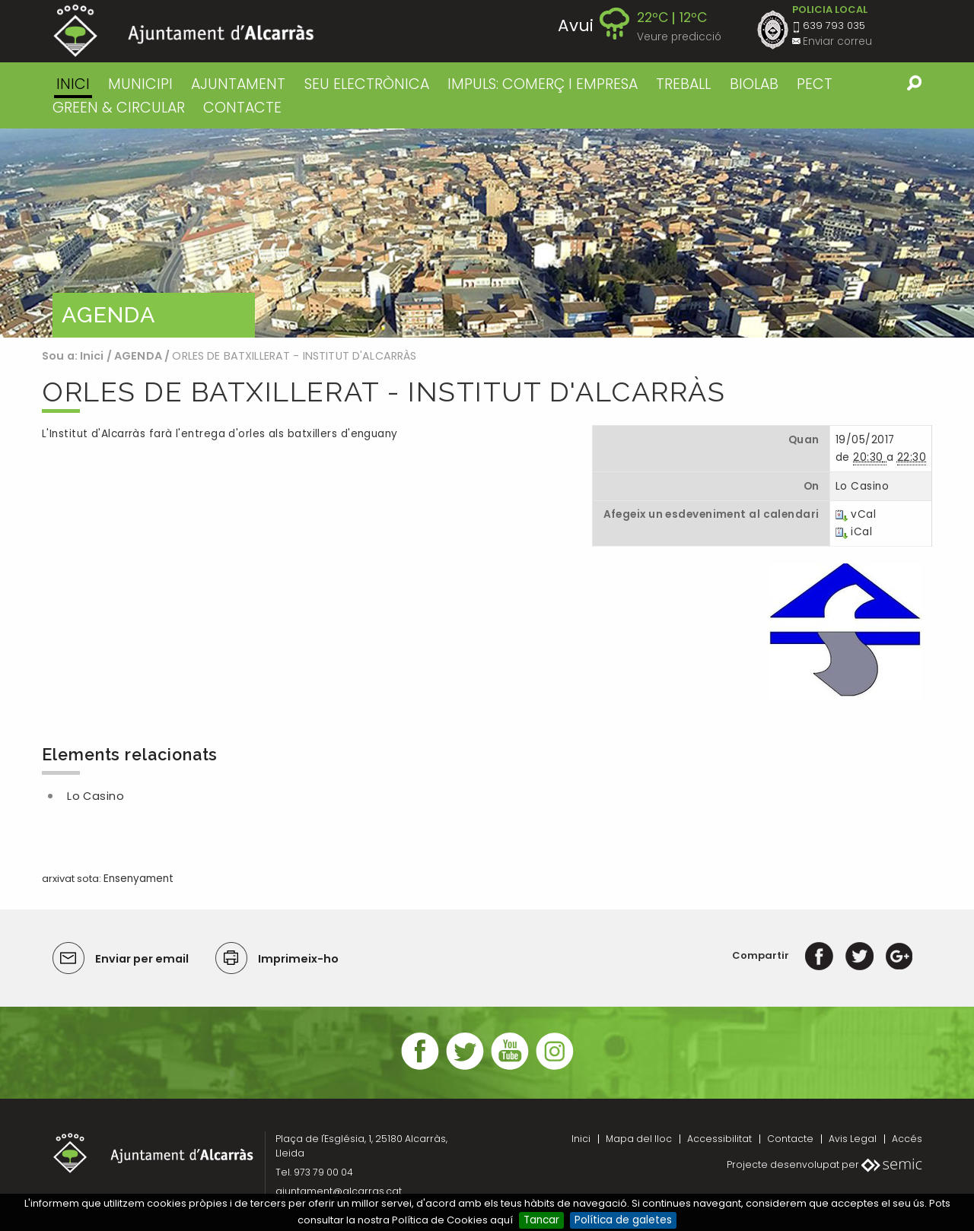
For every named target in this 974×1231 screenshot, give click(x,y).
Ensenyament (138, 878)
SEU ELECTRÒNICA (366, 84)
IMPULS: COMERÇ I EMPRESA (542, 84)
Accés (907, 1138)
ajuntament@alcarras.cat (338, 1191)
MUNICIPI (140, 84)
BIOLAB (754, 84)
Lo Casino (95, 796)
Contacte (790, 1138)
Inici (73, 84)
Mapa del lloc (639, 1138)
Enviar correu (837, 41)
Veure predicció (679, 37)
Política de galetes (623, 1220)
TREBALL (683, 84)
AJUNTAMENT (238, 84)
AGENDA (138, 355)
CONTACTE (242, 107)
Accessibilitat (719, 1138)
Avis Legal (853, 1138)
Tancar (541, 1220)
